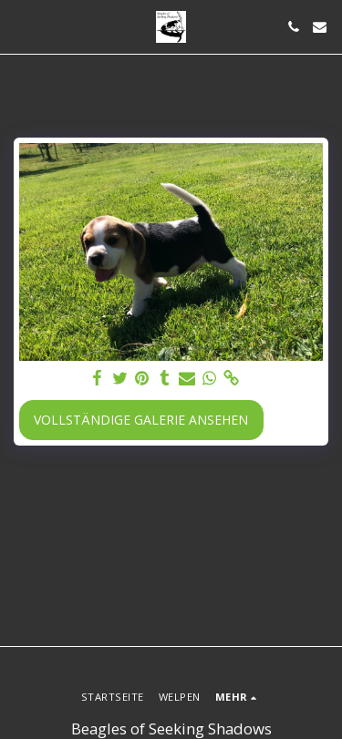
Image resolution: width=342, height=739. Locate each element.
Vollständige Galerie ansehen (141, 419)
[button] (20, 26)
